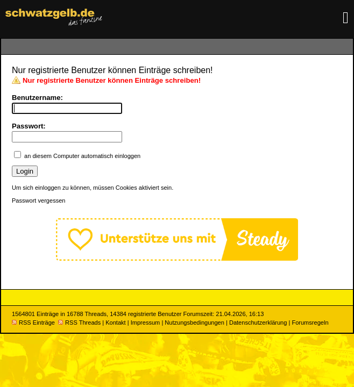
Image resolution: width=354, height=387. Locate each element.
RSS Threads (79, 322)
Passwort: (29, 126)
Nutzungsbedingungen (194, 322)
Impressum (145, 322)
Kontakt (115, 322)
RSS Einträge (33, 322)
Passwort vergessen (38, 200)
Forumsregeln (310, 322)
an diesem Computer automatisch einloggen (82, 156)
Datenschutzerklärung (258, 322)
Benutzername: (37, 98)
